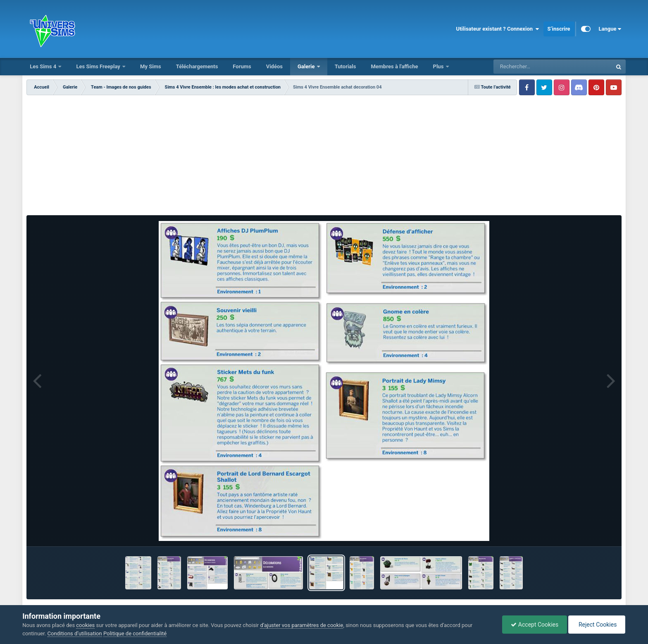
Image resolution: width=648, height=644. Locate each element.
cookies (85, 625)
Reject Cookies (597, 624)
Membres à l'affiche (394, 66)
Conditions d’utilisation (75, 633)
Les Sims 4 (43, 66)
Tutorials (345, 66)
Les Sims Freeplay (99, 66)
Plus (439, 66)
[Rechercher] (530, 67)
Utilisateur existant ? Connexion (497, 29)
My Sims (150, 66)
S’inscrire (559, 29)
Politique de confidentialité (135, 633)
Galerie (307, 66)
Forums (242, 66)
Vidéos (274, 66)
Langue (610, 29)
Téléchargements (197, 66)
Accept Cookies (534, 624)
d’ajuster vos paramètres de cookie (301, 625)
